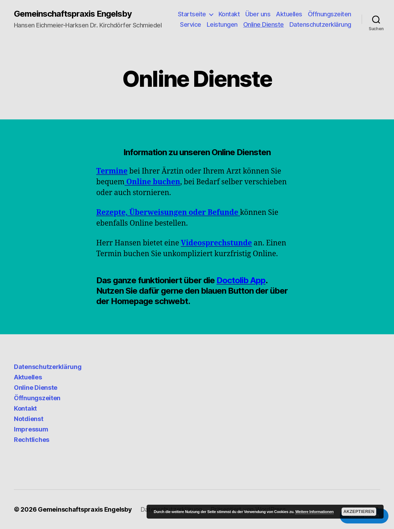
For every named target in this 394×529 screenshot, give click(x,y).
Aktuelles (289, 14)
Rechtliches (31, 439)
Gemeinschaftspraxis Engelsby (73, 14)
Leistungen (222, 24)
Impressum (31, 429)
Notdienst (28, 418)
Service (190, 24)
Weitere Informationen (314, 512)
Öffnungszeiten (329, 14)
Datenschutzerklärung (320, 24)
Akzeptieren (358, 511)
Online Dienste (263, 24)
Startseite (192, 14)
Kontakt (229, 14)
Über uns (257, 14)
